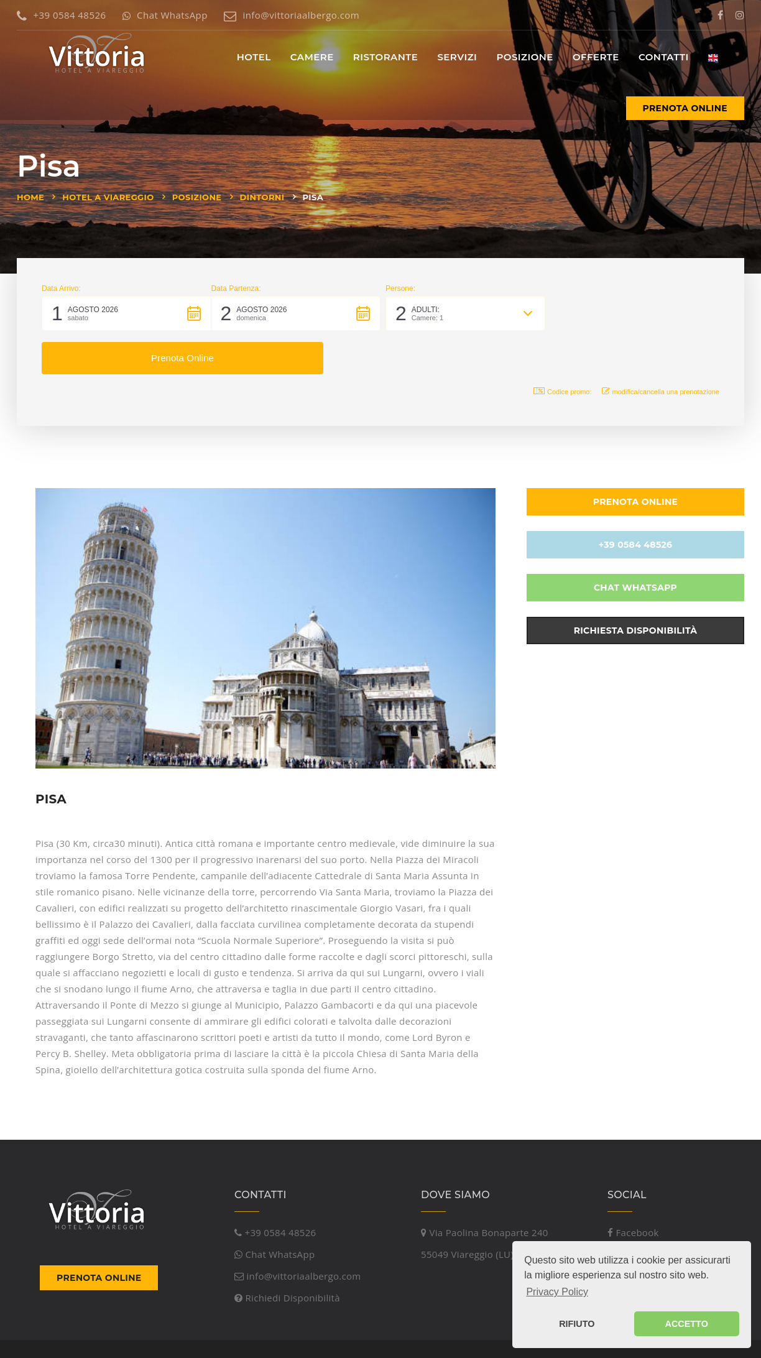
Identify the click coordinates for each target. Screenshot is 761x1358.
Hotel (254, 57)
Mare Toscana (271, 1335)
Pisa (313, 197)
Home (30, 197)
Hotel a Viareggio (108, 197)
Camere (312, 57)
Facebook (633, 1189)
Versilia (217, 1335)
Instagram (635, 1211)
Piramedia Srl (111, 1335)
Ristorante (385, 57)
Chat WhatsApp (165, 15)
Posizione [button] (524, 57)
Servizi (457, 57)
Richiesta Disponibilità (636, 587)
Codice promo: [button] (562, 348)
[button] (126, 313)
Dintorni (262, 197)
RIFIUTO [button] (576, 1324)
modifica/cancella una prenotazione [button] (660, 348)
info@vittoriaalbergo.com (291, 15)
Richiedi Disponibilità (287, 1255)
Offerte (596, 57)
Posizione (197, 197)
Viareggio (173, 1335)
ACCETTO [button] (686, 1324)
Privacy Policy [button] (557, 1291)
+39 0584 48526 (61, 15)
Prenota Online (685, 108)
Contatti (664, 57)
